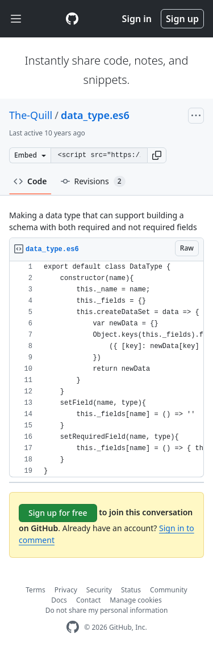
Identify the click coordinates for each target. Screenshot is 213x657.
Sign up (182, 18)
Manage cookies (135, 600)
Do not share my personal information (106, 610)
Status (131, 590)
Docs (59, 600)
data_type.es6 (95, 115)
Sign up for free (57, 512)
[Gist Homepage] (72, 19)
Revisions (93, 181)
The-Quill (30, 115)
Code (30, 181)
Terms (35, 590)
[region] (106, 369)
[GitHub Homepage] (73, 627)
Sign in (137, 18)
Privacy (66, 590)
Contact (88, 600)
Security (99, 590)
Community (168, 590)
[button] (156, 155)
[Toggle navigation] (16, 19)
